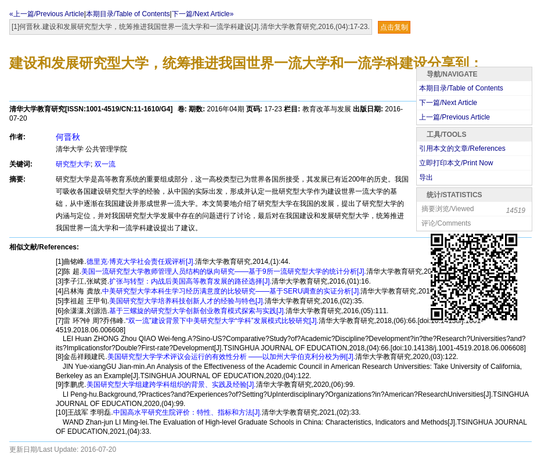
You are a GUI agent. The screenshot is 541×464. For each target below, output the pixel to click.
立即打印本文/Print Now (456, 163)
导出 (426, 177)
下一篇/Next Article (448, 103)
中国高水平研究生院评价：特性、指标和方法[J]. (187, 412)
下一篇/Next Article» (203, 14)
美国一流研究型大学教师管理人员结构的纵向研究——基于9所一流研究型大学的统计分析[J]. (223, 271)
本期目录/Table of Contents (128, 14)
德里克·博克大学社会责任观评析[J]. (140, 262)
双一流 (105, 164)
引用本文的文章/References (462, 148)
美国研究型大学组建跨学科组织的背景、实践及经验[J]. (171, 384)
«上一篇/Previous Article (46, 14)
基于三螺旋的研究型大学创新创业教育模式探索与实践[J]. (197, 311)
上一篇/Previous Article (454, 117)
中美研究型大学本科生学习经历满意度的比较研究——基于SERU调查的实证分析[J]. (231, 291)
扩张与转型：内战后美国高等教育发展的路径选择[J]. (190, 281)
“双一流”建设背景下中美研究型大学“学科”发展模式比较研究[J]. (222, 321)
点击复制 (394, 27)
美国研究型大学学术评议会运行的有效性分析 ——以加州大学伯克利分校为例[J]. (231, 357)
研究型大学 (73, 164)
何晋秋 (68, 137)
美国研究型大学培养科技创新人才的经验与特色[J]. (187, 301)
